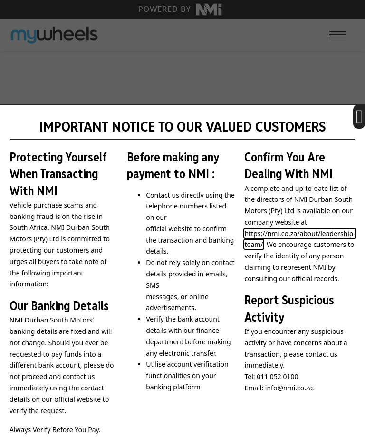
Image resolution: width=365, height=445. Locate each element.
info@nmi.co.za (289, 387)
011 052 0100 (277, 376)
